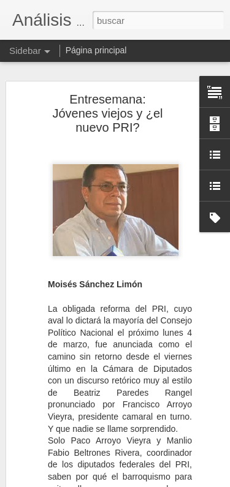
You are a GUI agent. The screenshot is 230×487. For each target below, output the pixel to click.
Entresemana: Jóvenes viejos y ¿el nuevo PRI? (107, 112)
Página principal (96, 50)
